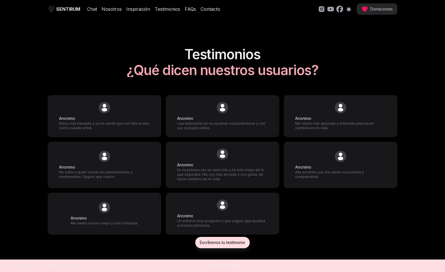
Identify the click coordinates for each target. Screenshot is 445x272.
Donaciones (377, 9)
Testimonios (167, 9)
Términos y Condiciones (23, 266)
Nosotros (112, 9)
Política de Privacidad (67, 266)
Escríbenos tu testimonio (222, 242)
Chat (92, 9)
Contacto (210, 9)
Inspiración (138, 9)
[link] (321, 9)
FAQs (190, 9)
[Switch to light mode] (348, 9)
